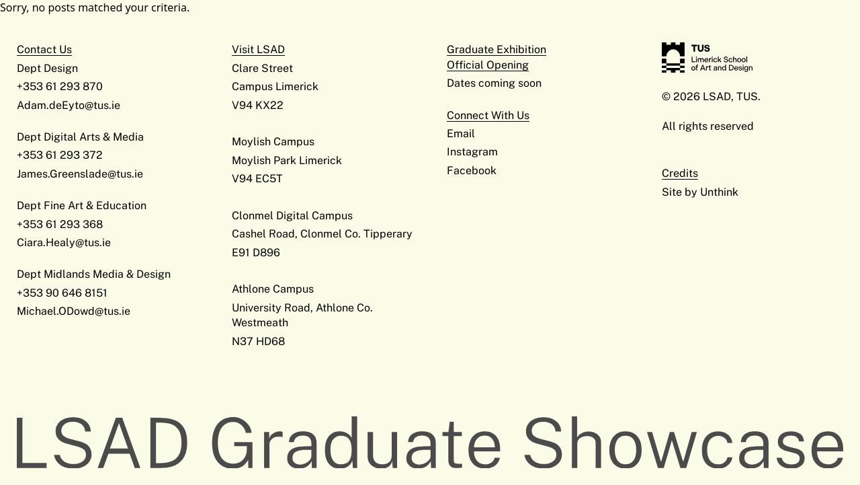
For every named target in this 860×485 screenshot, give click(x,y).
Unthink (719, 192)
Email (461, 133)
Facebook (472, 170)
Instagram (472, 151)
